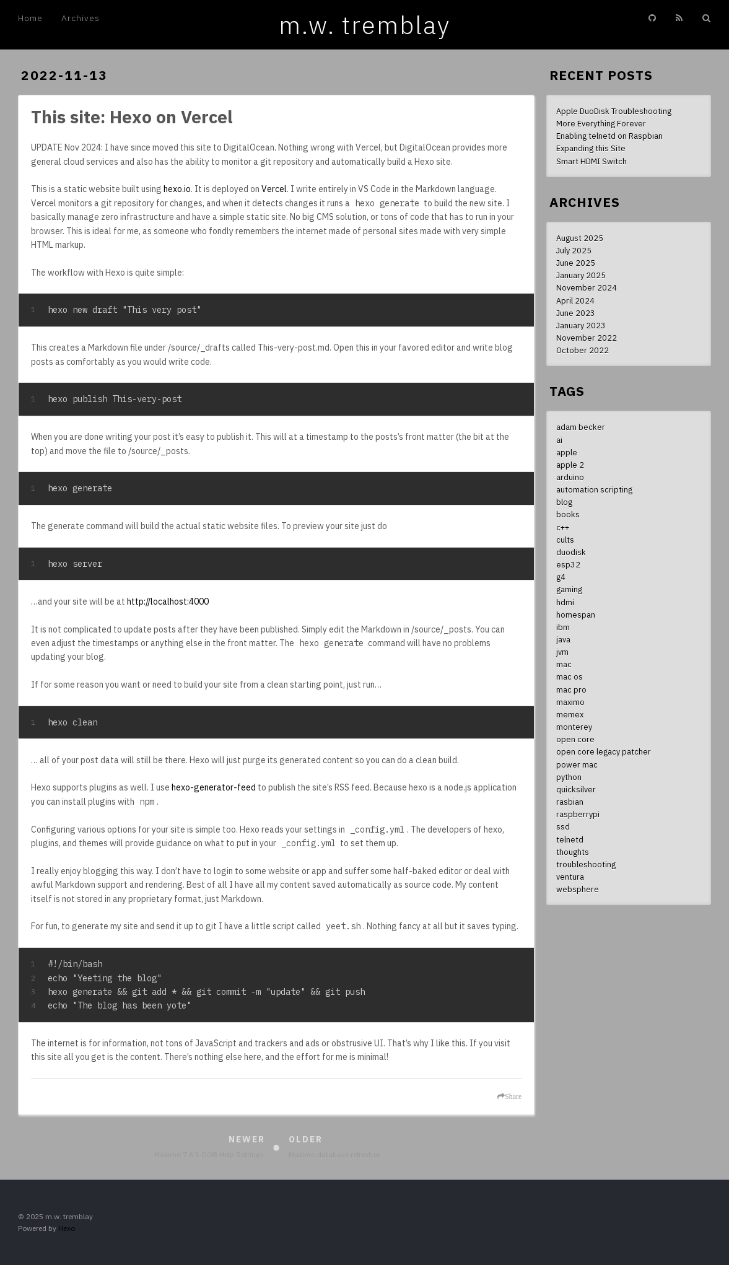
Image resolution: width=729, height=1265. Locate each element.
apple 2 (570, 465)
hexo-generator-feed (214, 787)
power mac (577, 764)
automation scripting (594, 489)
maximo (570, 702)
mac (564, 664)
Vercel (274, 189)
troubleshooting (586, 864)
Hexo (66, 1228)
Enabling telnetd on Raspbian (609, 136)
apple (566, 452)
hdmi (565, 602)
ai (559, 440)
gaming (569, 589)
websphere (577, 889)
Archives (80, 18)
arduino (570, 477)
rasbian (569, 802)
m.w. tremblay (364, 25)
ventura (570, 877)
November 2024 (586, 287)
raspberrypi (578, 814)
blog (564, 502)
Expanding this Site (591, 148)
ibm (563, 627)
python (569, 777)
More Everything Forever (601, 123)
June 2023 (575, 313)
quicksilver (576, 789)
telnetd (569, 839)
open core (575, 739)
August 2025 (579, 238)
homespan (575, 614)
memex (569, 714)
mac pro (571, 689)
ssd (563, 826)
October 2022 (582, 350)
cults (565, 540)
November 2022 (586, 338)
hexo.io (177, 189)
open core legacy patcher (603, 751)
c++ (562, 527)
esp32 (568, 564)
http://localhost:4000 (168, 601)
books (568, 514)
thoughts (572, 852)
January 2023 (581, 325)
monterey (574, 727)
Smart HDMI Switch (591, 161)
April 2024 (575, 300)
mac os (569, 676)
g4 (560, 577)
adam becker (580, 427)
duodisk (571, 552)
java (563, 639)
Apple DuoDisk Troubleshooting (613, 111)
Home (30, 18)
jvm (562, 652)
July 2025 (573, 250)
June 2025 (575, 263)
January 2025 (581, 275)
